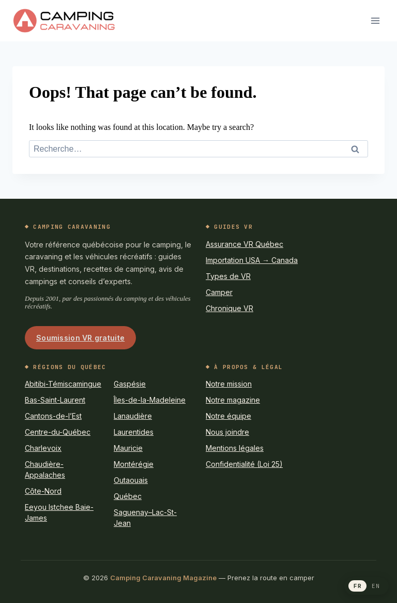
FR (358, 586)
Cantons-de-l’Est (53, 415)
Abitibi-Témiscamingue (63, 383)
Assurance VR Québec (244, 244)
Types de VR (228, 276)
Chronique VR (229, 308)
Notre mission (229, 383)
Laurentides (134, 432)
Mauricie (128, 448)
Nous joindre (227, 432)
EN (376, 586)
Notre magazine (233, 399)
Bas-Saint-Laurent (55, 399)
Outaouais (131, 480)
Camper (219, 292)
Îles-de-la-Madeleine (150, 399)
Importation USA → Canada (252, 260)
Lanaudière (133, 415)
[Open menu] (375, 20)
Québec (128, 496)
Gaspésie (130, 383)
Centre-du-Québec (57, 432)
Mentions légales (235, 448)
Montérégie (134, 464)
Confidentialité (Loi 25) (244, 464)
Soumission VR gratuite (80, 337)
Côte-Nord (43, 491)
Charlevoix (43, 448)
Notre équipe (228, 415)
